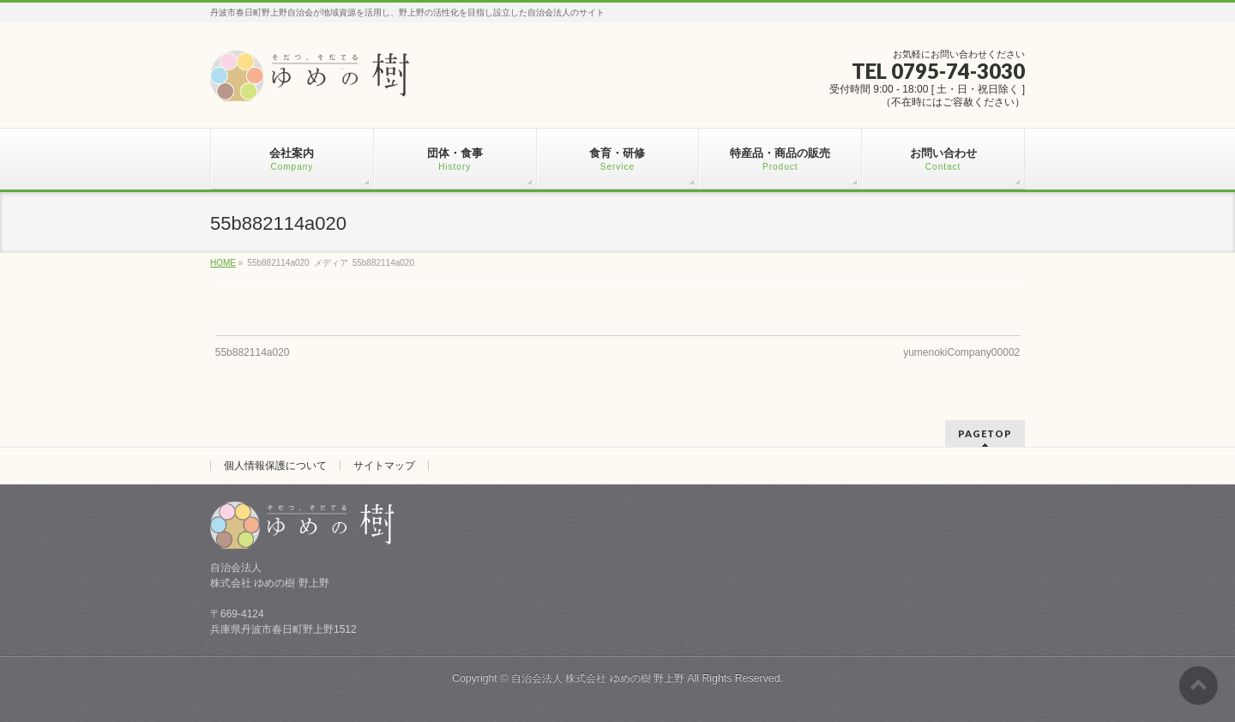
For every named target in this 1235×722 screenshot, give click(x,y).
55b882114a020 (252, 352)
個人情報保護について (275, 465)
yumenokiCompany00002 (961, 352)
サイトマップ (384, 465)
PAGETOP (985, 433)
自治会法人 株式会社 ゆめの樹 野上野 (597, 678)
